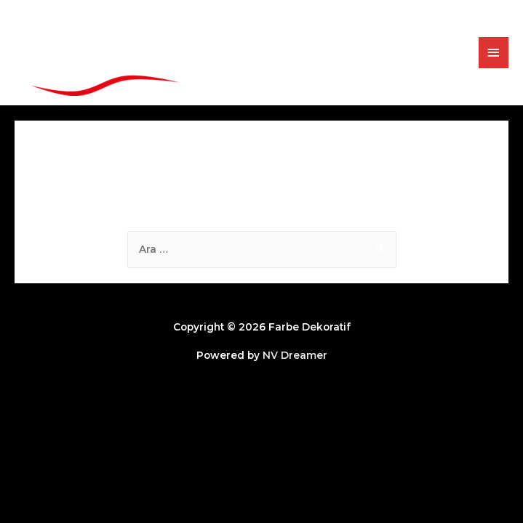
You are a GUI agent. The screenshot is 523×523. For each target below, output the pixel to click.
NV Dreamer (295, 355)
